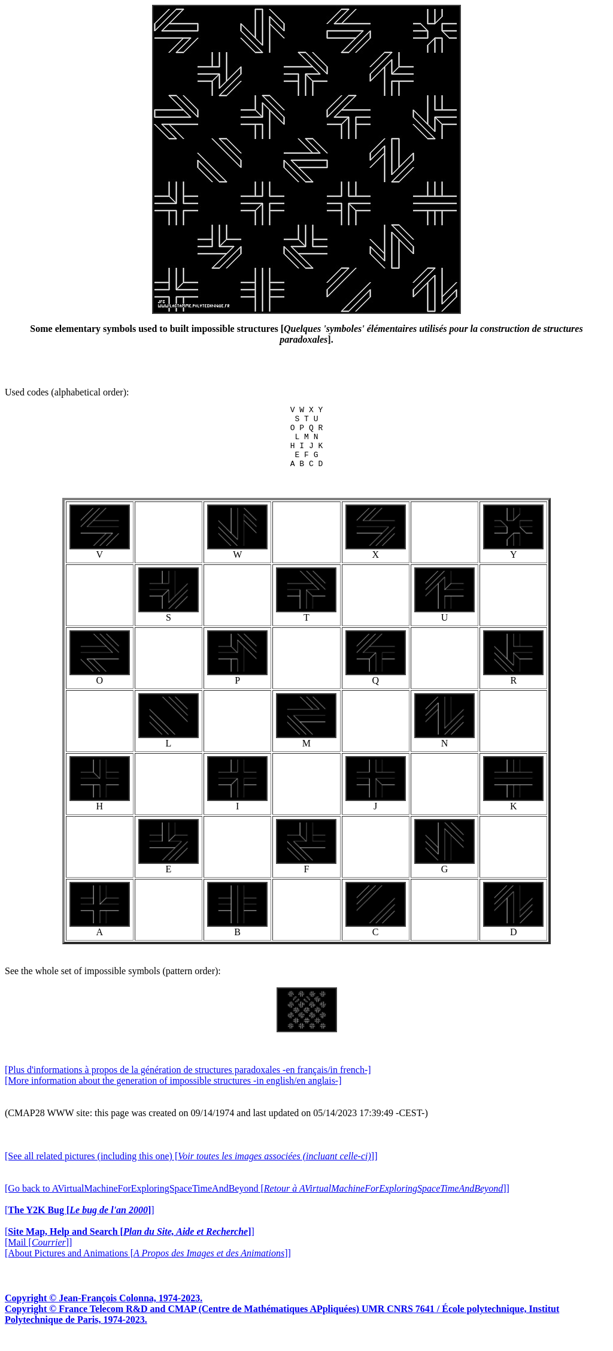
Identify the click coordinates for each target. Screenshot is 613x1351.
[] (79, 1222)
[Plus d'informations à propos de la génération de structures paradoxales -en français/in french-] (188, 1082)
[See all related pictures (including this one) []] (191, 1168)
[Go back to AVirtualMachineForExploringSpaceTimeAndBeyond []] (257, 1201)
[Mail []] (38, 1255)
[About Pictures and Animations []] (148, 1266)
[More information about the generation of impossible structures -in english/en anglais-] (173, 1093)
